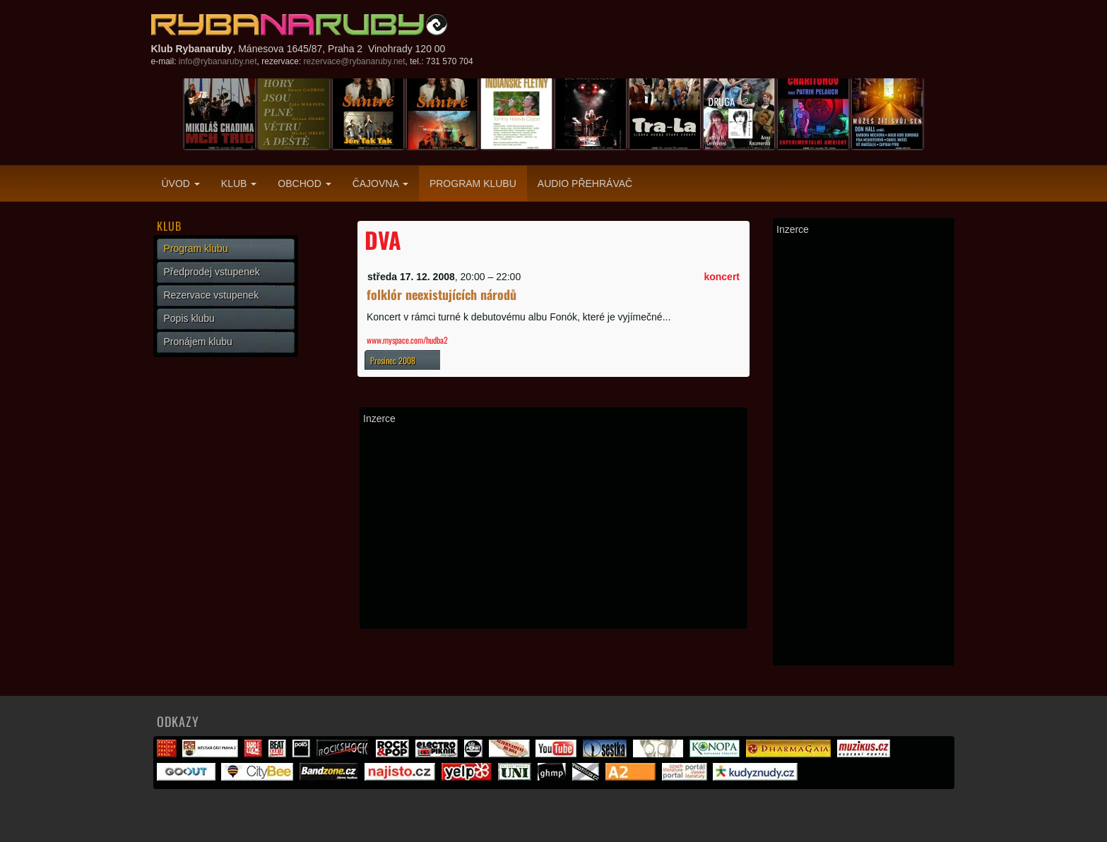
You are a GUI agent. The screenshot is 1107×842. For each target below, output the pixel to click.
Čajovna (380, 183)
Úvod (181, 183)
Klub (238, 183)
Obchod (304, 183)
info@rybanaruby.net (218, 61)
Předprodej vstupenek (212, 271)
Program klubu (473, 183)
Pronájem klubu (198, 341)
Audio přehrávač (585, 183)
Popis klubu (189, 318)
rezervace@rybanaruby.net (354, 61)
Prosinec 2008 (392, 360)
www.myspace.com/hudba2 (407, 340)
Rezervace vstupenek (211, 295)
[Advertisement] (553, 526)
